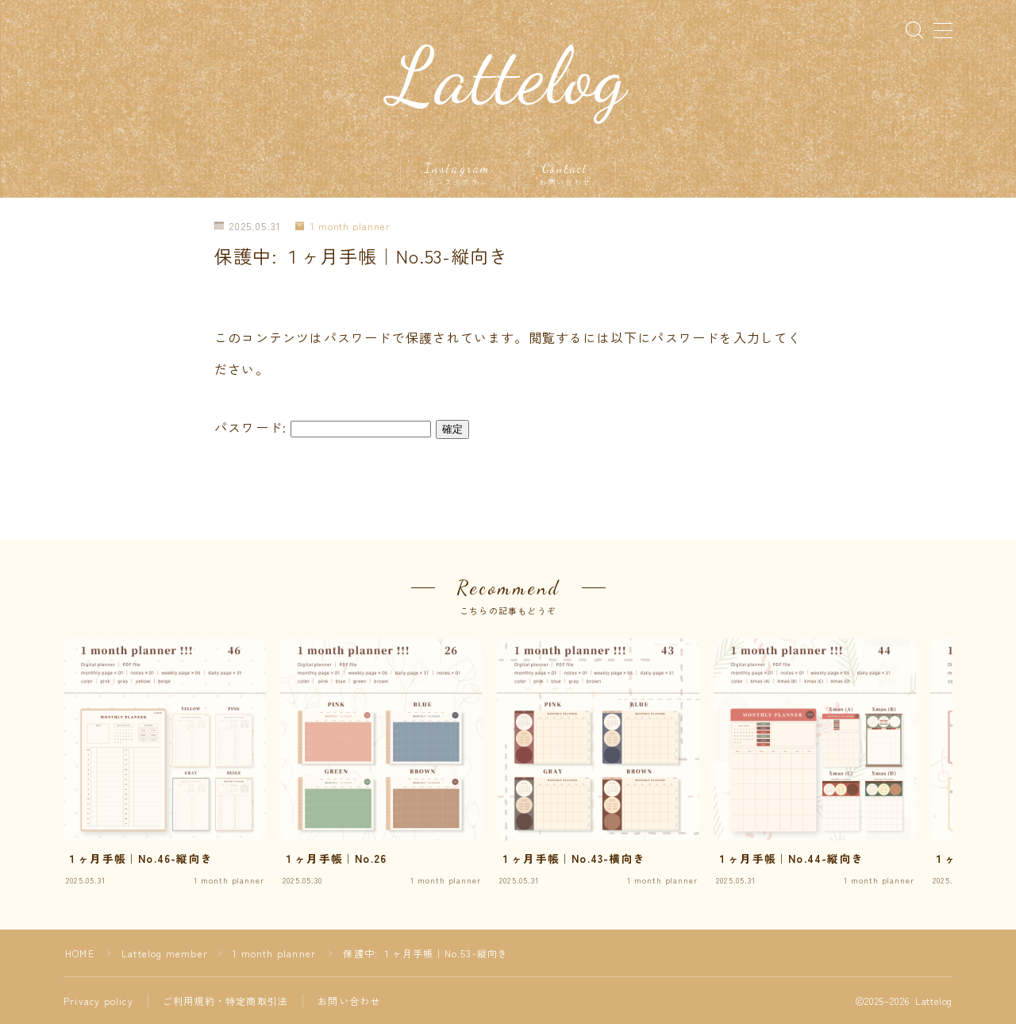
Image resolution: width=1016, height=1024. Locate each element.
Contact (565, 173)
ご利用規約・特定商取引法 (225, 1000)
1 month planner (342, 226)
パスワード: (322, 427)
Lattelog (508, 77)
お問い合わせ (349, 1000)
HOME (79, 953)
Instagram (458, 173)
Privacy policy (98, 1000)
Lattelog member (164, 953)
